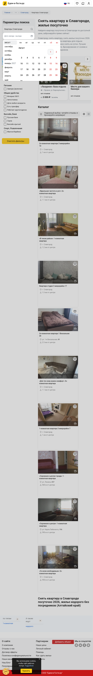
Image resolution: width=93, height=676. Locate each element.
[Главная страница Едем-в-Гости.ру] (13, 3)
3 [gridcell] (21, 58)
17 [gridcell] (21, 69)
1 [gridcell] (50, 52)
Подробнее (29, 666)
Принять (26, 671)
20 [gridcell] (39, 69)
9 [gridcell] (56, 58)
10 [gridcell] (21, 63)
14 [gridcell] (45, 63)
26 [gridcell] (33, 75)
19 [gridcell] (33, 69)
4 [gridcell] (27, 58)
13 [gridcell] (39, 63)
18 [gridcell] (27, 69)
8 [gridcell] (50, 58)
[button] (77, 3)
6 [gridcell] (38, 58)
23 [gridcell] (56, 69)
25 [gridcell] (27, 75)
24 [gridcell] (21, 75)
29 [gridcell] (50, 75)
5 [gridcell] (33, 58)
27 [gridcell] (39, 75)
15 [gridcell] (50, 63)
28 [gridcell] (45, 75)
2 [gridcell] (56, 52)
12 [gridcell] (33, 63)
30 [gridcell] (56, 75)
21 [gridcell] (45, 69)
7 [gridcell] (44, 58)
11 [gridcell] (27, 63)
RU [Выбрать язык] (67, 3)
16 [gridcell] (56, 63)
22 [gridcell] (50, 69)
